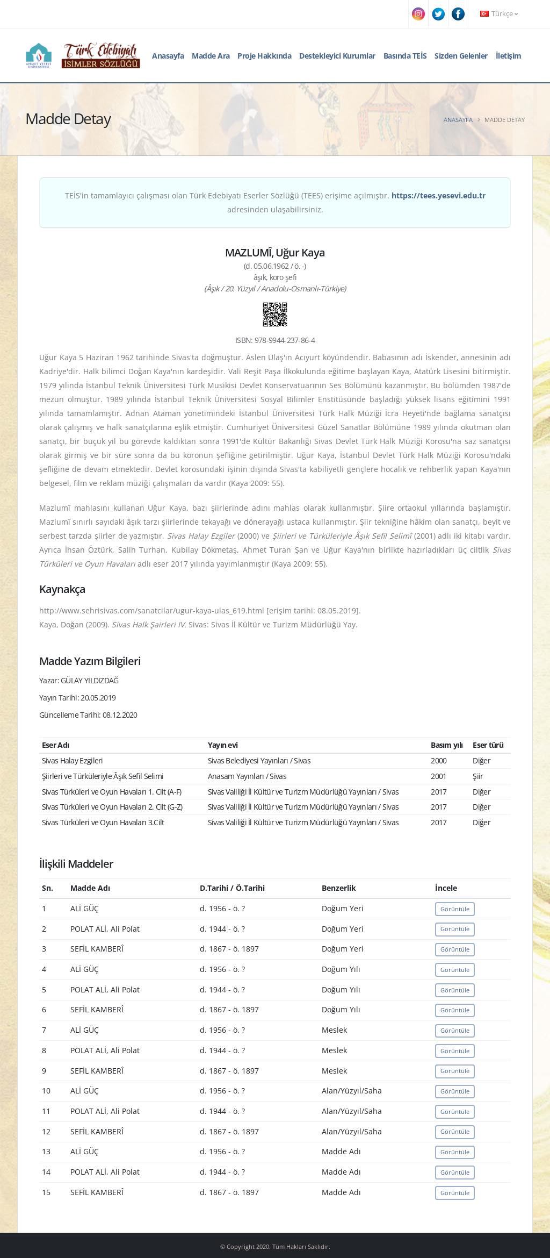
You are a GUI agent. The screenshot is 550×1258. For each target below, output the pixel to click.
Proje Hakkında (264, 56)
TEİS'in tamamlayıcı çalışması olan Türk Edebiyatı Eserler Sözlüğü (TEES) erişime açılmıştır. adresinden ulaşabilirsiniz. (275, 202)
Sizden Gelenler (461, 56)
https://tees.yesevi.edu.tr (439, 195)
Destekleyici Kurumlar (337, 56)
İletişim (509, 56)
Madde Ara (211, 56)
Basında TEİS (405, 56)
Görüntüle (454, 909)
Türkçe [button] (499, 13)
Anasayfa (168, 56)
